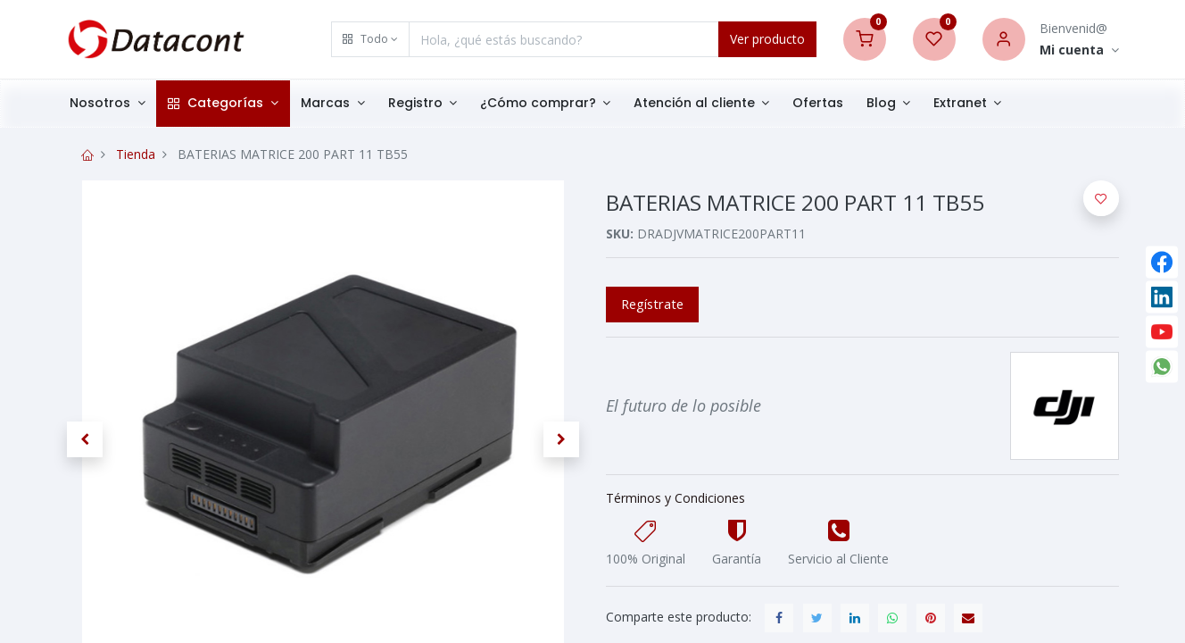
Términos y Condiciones (675, 497)
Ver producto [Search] (767, 38)
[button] (370, 39)
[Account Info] (1079, 50)
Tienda (135, 154)
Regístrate (652, 304)
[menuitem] (826, 103)
